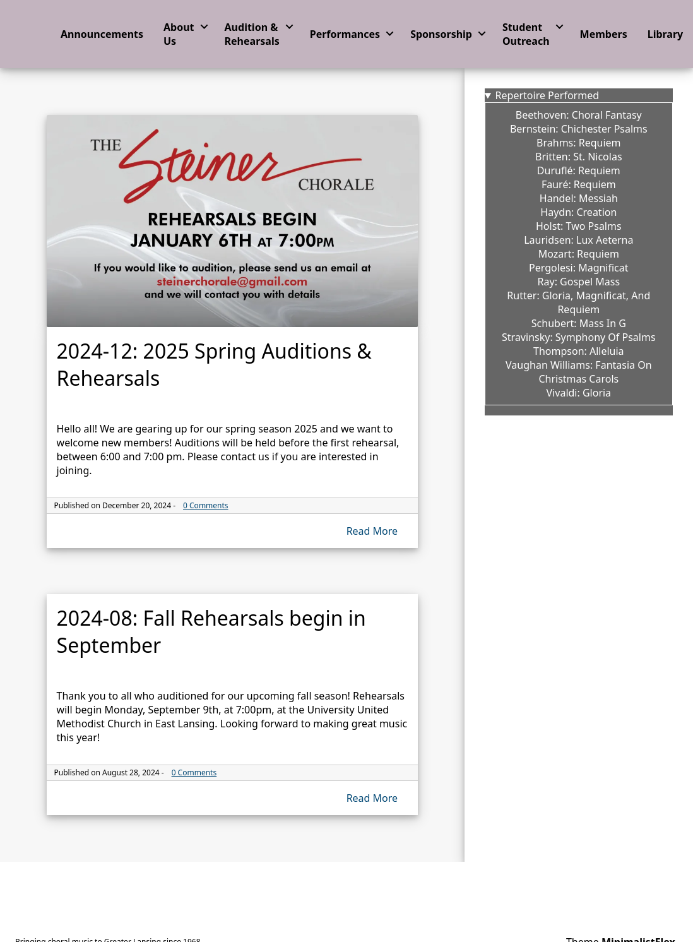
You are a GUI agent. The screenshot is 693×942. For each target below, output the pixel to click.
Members (603, 34)
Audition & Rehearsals (252, 34)
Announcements (102, 34)
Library (666, 34)
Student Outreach (526, 34)
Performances (345, 34)
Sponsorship (441, 34)
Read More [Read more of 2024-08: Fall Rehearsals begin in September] (372, 798)
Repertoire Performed (547, 95)
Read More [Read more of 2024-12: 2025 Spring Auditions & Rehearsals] (372, 531)
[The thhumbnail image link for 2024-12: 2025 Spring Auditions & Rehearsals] (232, 221)
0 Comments (205, 505)
